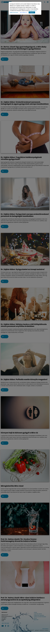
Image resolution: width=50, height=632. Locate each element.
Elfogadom (32, 12)
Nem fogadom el (23, 12)
